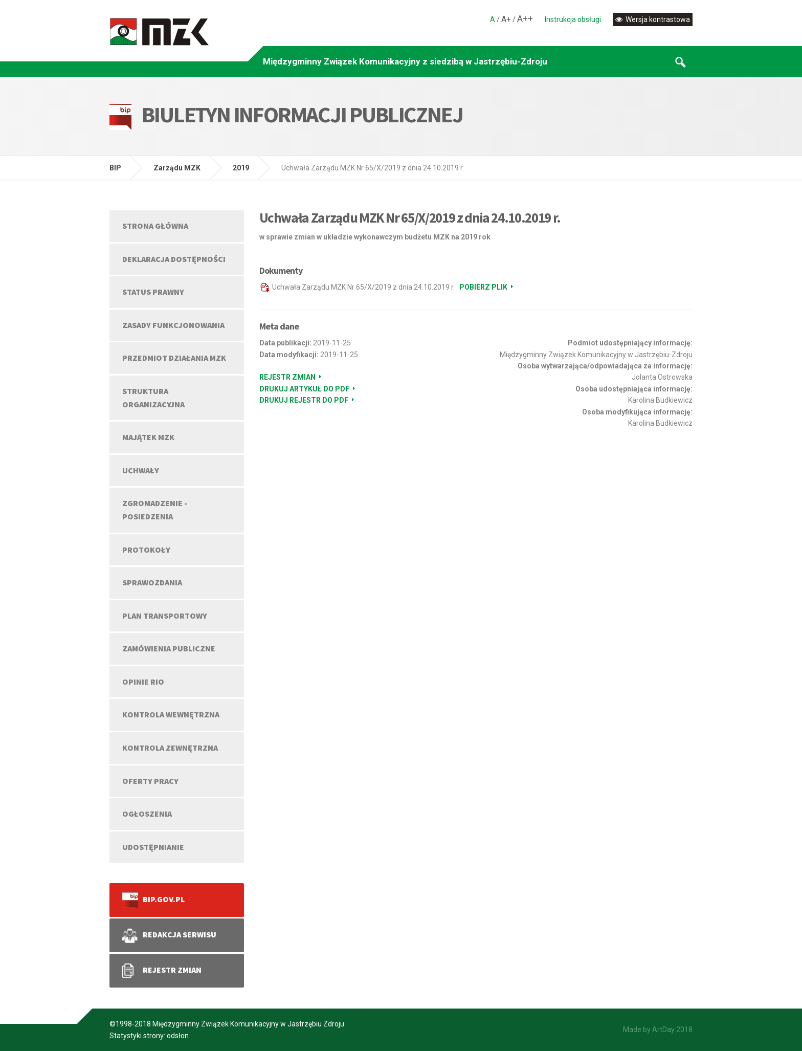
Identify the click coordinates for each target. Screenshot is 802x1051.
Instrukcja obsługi (573, 19)
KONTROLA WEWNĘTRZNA (170, 714)
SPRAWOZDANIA (152, 582)
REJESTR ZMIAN (162, 970)
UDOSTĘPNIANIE (153, 847)
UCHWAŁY (140, 470)
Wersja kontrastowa (652, 19)
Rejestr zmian (287, 377)
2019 (241, 168)
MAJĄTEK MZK (148, 437)
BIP (115, 168)
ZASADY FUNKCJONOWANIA (173, 325)
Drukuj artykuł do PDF (304, 389)
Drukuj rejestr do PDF (303, 400)
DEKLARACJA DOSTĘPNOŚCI (174, 259)
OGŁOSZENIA (147, 813)
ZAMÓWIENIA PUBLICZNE (168, 648)
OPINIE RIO (143, 681)
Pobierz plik (483, 287)
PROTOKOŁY (146, 549)
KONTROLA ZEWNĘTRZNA (170, 747)
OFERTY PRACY (150, 781)
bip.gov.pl (153, 900)
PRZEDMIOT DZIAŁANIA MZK (174, 358)
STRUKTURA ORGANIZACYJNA (153, 397)
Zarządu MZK (177, 168)
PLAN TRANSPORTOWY (164, 615)
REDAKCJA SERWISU (169, 935)
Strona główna (155, 226)
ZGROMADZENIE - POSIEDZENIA (154, 509)
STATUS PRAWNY (153, 292)
